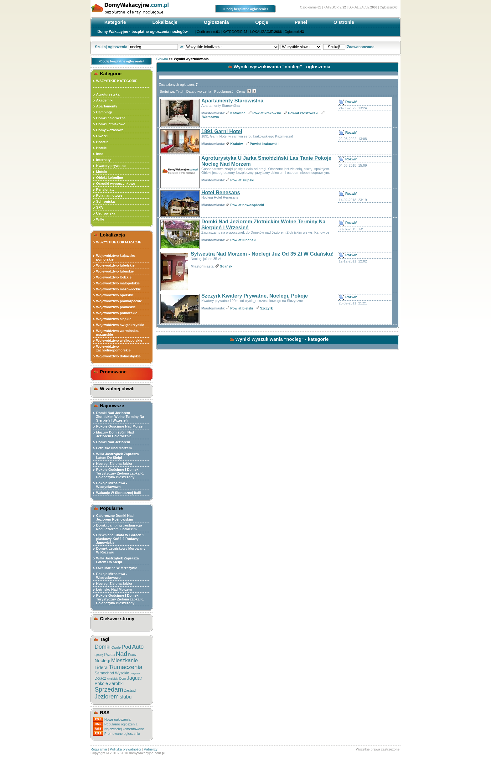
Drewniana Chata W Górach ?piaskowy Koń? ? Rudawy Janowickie (120, 538)
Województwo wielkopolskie (119, 340)
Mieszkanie (124, 660)
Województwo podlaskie (116, 307)
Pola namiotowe (109, 195)
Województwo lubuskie (115, 271)
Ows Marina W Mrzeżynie (116, 568)
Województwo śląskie (113, 319)
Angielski (112, 678)
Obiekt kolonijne (109, 177)
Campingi (104, 112)
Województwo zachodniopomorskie (113, 348)
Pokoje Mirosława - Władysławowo (111, 485)
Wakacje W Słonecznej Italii (118, 493)
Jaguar (134, 678)
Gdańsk (226, 266)
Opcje (261, 22)
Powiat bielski (241, 308)
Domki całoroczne (111, 118)
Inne (99, 154)
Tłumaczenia (125, 667)
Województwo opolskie (115, 295)
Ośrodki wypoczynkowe (115, 183)
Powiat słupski (242, 180)
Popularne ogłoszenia (120, 724)
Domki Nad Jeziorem (113, 442)
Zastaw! (130, 690)
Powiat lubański (243, 240)
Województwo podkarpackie (119, 301)
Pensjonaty (105, 189)
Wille (100, 219)
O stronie (343, 22)
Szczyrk (266, 308)
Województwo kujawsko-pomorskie (116, 257)
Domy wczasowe (109, 130)
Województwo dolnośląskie (118, 356)
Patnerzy (150, 749)
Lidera (101, 667)
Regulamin (98, 749)
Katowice (238, 113)
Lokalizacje (164, 22)
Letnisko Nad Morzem (114, 448)
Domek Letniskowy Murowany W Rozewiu (120, 550)
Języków (135, 673)
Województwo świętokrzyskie (120, 325)
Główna (162, 59)
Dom (122, 678)
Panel (300, 22)
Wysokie (122, 673)
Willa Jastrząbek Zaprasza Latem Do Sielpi (117, 455)
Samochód (104, 673)
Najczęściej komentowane (124, 729)
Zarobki (116, 683)
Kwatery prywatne (111, 166)
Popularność (223, 91)
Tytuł (179, 91)
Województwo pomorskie (116, 313)
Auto (138, 647)
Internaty (103, 160)
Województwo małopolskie (118, 283)
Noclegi (102, 660)
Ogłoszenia (216, 22)
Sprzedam (109, 689)
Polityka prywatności (125, 749)
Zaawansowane (361, 47)
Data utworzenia (198, 91)
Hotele (101, 148)
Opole (116, 647)
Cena (240, 91)
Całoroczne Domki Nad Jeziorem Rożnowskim (115, 517)
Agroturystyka (108, 94)
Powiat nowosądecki (247, 205)
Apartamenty (106, 106)
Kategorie (114, 22)
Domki (103, 647)
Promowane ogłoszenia (122, 733)
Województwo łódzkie (114, 277)
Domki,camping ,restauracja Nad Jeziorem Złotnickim (119, 527)
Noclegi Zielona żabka (114, 463)
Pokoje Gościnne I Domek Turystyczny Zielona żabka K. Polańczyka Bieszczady (120, 473)
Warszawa (210, 117)
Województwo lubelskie (115, 265)
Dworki (102, 136)
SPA (99, 207)
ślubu (126, 696)
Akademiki (104, 100)
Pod (126, 647)
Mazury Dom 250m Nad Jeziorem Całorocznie (115, 434)
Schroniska (105, 201)
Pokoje (101, 683)
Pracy (132, 655)
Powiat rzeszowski (303, 113)
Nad (121, 653)
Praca (109, 654)
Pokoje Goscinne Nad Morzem (121, 426)
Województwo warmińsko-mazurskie (117, 332)
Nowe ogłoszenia (117, 719)
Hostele (102, 142)
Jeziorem (107, 696)
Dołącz (100, 678)
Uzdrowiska (105, 213)
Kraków (236, 144)
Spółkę (99, 655)
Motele (101, 172)
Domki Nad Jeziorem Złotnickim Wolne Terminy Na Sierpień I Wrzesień (120, 416)
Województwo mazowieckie (118, 289)
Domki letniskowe (110, 124)
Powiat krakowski (266, 113)
